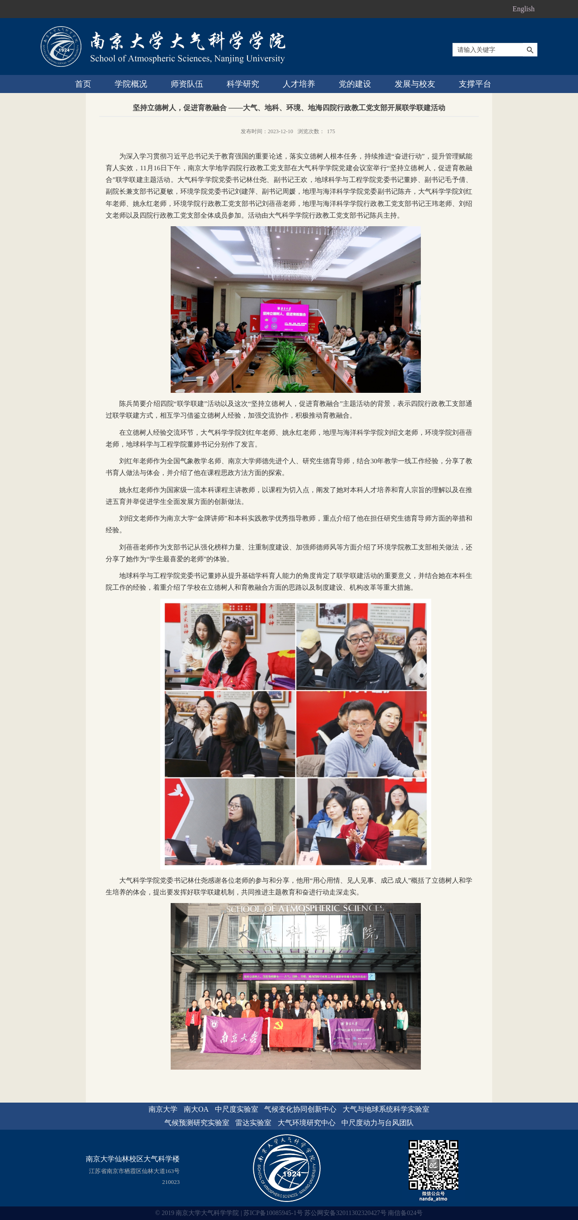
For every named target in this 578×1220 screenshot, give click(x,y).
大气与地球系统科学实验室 (386, 1109)
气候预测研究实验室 (196, 1123)
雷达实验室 (253, 1123)
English (524, 9)
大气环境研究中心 (307, 1123)
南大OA (196, 1109)
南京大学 (163, 1109)
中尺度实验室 (236, 1109)
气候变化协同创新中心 (300, 1109)
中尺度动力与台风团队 (377, 1123)
